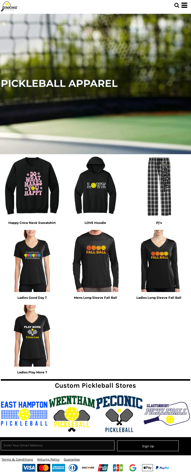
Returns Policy (48, 459)
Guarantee (72, 459)
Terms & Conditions (17, 459)
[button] (176, 5)
